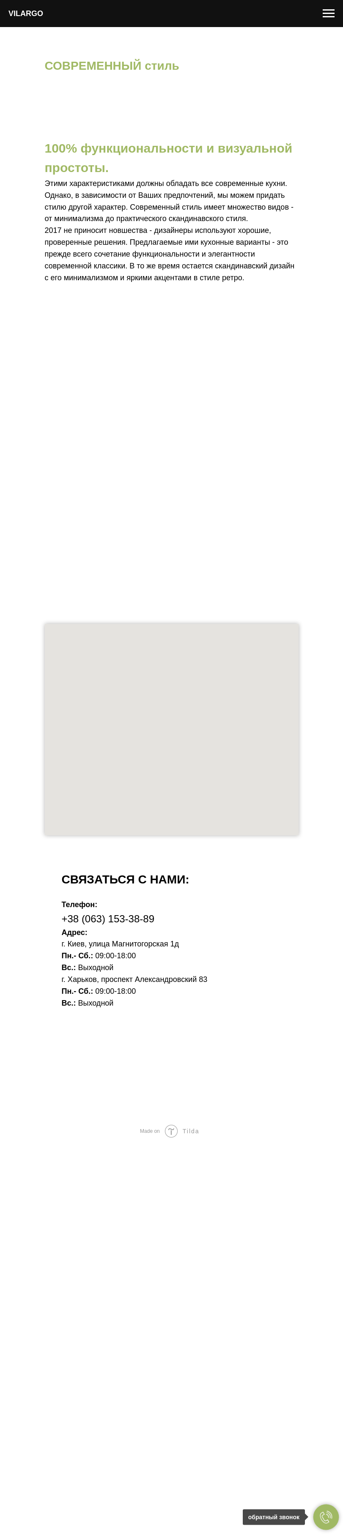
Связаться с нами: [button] (125, 879)
